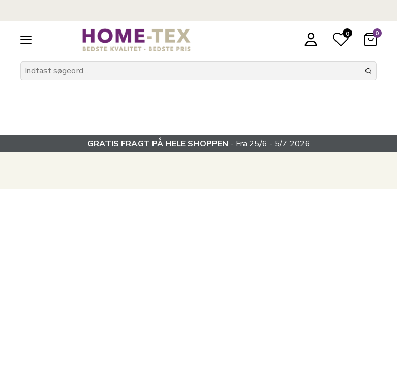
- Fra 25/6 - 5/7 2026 (198, 143)
